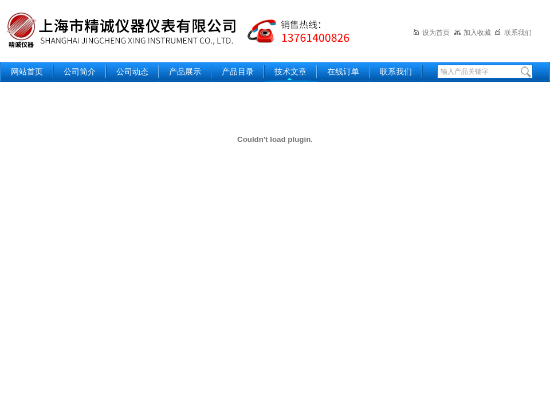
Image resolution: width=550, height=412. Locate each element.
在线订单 (343, 72)
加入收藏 (472, 33)
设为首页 (431, 33)
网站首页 (27, 72)
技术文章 (290, 72)
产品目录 (238, 72)
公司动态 (132, 72)
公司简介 (80, 72)
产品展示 (185, 72)
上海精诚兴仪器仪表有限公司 (186, 30)
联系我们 (513, 33)
